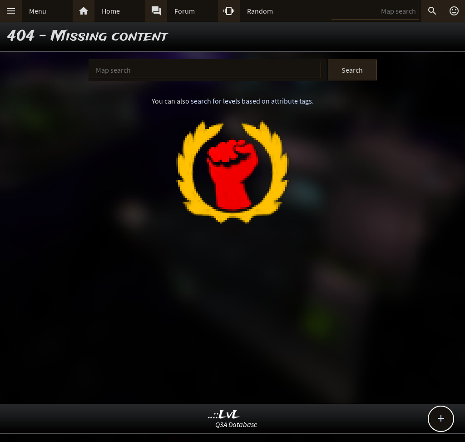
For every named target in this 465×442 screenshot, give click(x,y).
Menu (37, 10)
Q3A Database (236, 424)
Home (111, 10)
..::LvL (224, 415)
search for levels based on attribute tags (251, 100)
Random (260, 10)
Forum (184, 10)
